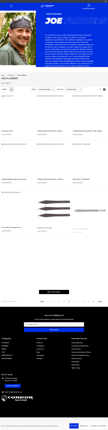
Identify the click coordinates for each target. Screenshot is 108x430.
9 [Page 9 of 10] (88, 301)
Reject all (84, 426)
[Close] (105, 1)
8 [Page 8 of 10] (83, 301)
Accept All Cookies (98, 426)
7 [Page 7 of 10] (78, 301)
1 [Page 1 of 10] (49, 301)
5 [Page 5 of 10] (68, 301)
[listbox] (74, 89)
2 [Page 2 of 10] (54, 301)
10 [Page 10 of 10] (93, 301)
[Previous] (41, 301)
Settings (74, 426)
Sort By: (60, 89)
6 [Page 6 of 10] (73, 301)
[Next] (101, 301)
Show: (34, 89)
